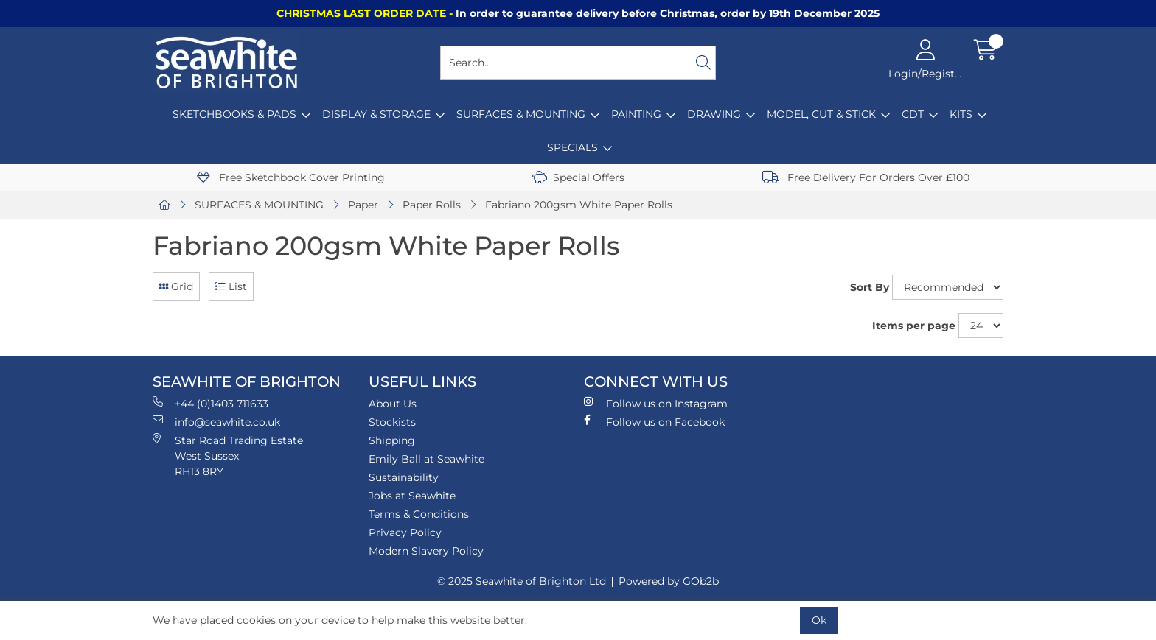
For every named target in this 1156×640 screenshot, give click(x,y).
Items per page (913, 325)
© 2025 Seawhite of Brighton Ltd (521, 581)
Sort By (869, 287)
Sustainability (404, 477)
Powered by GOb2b (669, 581)
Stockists (392, 422)
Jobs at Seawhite (412, 495)
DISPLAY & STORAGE (376, 114)
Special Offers (578, 177)
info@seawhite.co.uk (216, 422)
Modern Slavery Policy (426, 551)
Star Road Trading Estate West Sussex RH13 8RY (228, 455)
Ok (819, 620)
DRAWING (714, 114)
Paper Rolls (432, 204)
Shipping (392, 440)
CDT (913, 114)
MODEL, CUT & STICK (821, 114)
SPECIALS (572, 147)
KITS (961, 114)
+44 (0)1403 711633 (210, 403)
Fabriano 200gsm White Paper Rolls (578, 204)
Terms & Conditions (419, 514)
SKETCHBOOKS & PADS (234, 114)
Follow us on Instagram (656, 403)
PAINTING (636, 114)
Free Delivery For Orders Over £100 (865, 177)
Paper (363, 204)
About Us (393, 403)
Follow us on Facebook (654, 422)
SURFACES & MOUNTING (520, 114)
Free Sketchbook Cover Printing (291, 177)
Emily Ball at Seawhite (426, 458)
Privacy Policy (405, 532)
